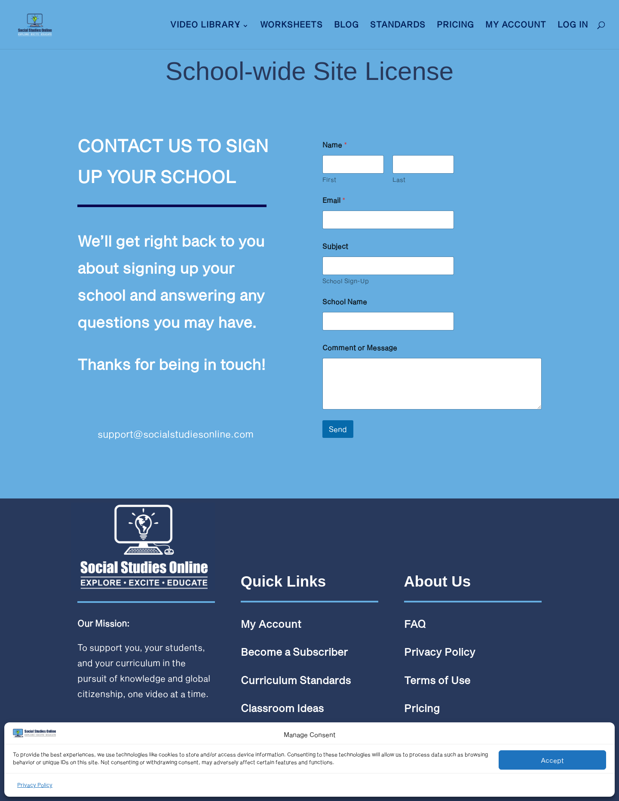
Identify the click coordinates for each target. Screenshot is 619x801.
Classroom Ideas (282, 708)
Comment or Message (359, 347)
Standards (398, 25)
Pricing (455, 25)
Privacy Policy (34, 785)
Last (398, 179)
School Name (344, 301)
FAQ (415, 624)
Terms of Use (437, 680)
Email (333, 200)
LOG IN (573, 25)
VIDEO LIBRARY (205, 25)
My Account (515, 25)
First (329, 179)
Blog (346, 25)
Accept (552, 760)
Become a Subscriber (294, 651)
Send (338, 429)
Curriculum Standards (296, 680)
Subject (335, 246)
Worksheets (291, 25)
